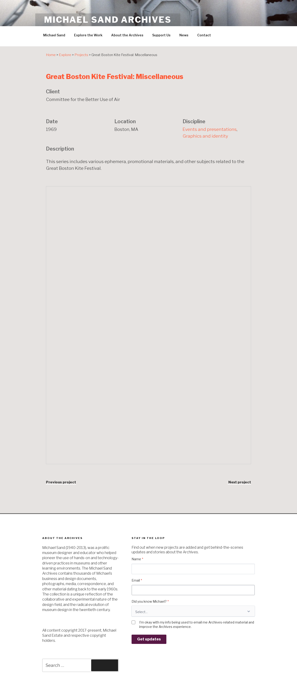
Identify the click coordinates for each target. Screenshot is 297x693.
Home (51, 55)
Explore (65, 55)
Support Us (161, 35)
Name (137, 559)
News (183, 35)
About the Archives (127, 35)
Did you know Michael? (150, 601)
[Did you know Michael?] (193, 611)
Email (137, 580)
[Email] (193, 590)
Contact (204, 35)
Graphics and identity (205, 136)
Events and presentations (210, 129)
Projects (81, 55)
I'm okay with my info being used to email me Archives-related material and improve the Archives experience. (196, 624)
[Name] (193, 569)
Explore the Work (88, 35)
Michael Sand (54, 35)
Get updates (149, 639)
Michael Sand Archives (107, 20)
